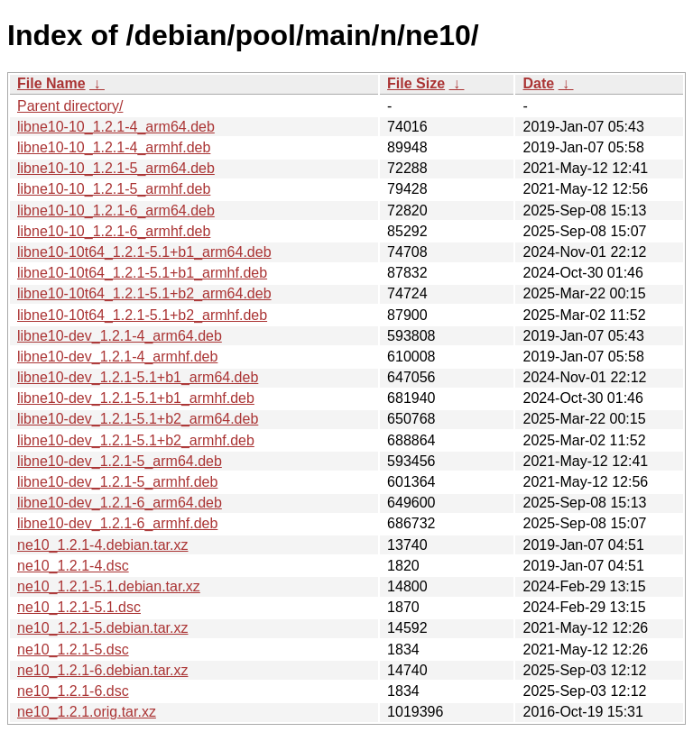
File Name (51, 83)
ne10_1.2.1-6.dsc (73, 691)
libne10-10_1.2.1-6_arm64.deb (116, 210)
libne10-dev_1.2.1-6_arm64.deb (119, 502)
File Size (416, 83)
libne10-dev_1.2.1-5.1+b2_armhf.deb (135, 440)
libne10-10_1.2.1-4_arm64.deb (116, 126)
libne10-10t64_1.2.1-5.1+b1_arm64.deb (144, 252)
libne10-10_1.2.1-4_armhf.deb (113, 147)
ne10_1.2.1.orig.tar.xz (86, 711)
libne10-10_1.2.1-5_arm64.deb (116, 168)
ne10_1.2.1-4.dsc (73, 565)
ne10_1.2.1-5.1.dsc (79, 607)
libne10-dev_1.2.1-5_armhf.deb (117, 482)
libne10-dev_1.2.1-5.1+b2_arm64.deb (137, 418)
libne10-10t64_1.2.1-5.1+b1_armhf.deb (142, 272)
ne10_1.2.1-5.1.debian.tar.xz (108, 586)
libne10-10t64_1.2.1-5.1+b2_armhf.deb (142, 315)
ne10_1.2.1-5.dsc (73, 649)
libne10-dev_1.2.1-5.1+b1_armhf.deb (135, 398)
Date (538, 83)
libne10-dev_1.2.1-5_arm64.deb (119, 461)
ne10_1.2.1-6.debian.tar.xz (102, 670)
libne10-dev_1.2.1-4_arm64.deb (119, 335)
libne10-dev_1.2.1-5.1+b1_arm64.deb (137, 377)
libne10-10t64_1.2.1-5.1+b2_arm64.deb (144, 293)
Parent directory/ (70, 106)
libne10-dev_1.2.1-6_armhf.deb (117, 523)
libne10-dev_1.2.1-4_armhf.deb (117, 356)
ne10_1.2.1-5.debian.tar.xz (102, 628)
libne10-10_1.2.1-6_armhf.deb (113, 231)
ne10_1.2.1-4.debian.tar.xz (102, 545)
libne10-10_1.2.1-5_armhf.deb (113, 189)
